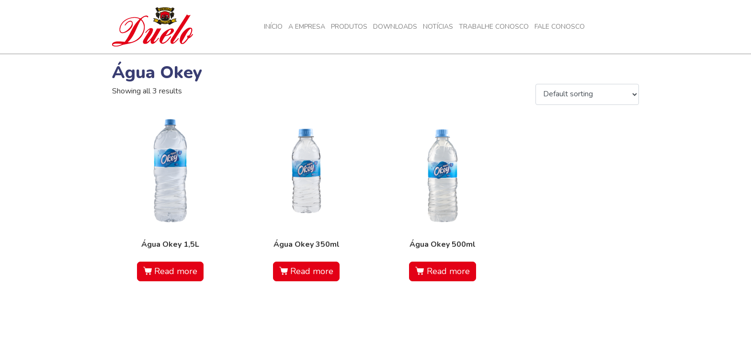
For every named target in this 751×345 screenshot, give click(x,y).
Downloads (395, 26)
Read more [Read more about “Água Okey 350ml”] (311, 271)
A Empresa (306, 26)
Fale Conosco (560, 26)
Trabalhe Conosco (494, 26)
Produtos (349, 26)
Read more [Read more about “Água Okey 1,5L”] (175, 271)
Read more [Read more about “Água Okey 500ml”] (448, 271)
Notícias (438, 26)
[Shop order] (587, 94)
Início (273, 26)
